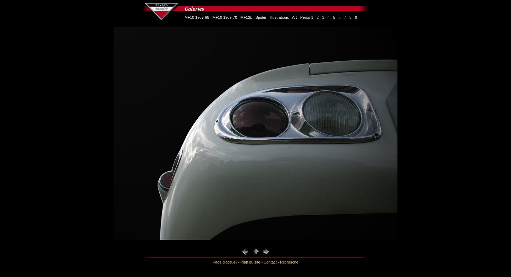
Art (294, 17)
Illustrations (279, 17)
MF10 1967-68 (197, 17)
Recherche (289, 262)
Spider (261, 17)
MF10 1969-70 (225, 17)
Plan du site (250, 262)
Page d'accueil (225, 262)
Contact (270, 262)
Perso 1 (306, 17)
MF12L (246, 17)
